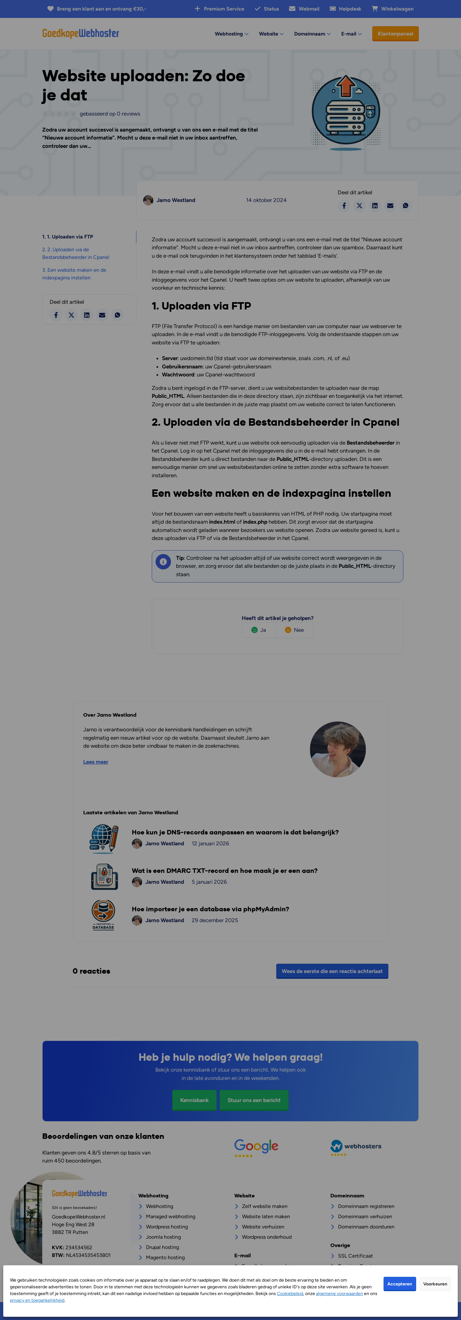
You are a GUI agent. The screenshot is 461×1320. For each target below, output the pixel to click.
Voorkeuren (435, 1284)
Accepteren (399, 1284)
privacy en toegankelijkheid (37, 1300)
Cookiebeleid (290, 1293)
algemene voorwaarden (339, 1293)
